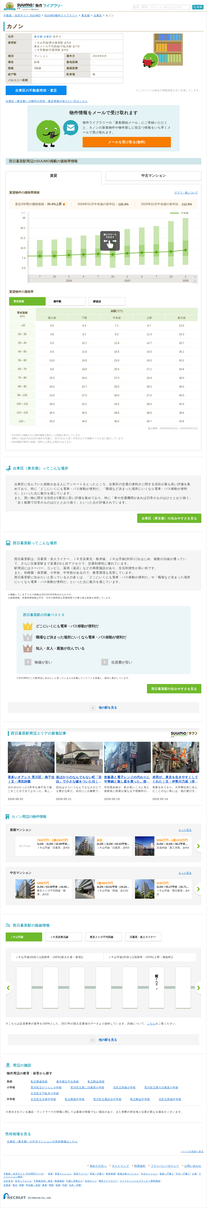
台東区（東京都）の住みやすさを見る (169, 518)
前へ (9, 988)
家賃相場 (110, 1173)
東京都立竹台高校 (67, 1081)
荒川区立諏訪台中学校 (107, 1099)
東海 (44, 1185)
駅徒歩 (97, 301)
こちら (151, 1023)
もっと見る (185, 830)
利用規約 (139, 1165)
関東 (21, 1185)
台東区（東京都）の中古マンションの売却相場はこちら (42, 1141)
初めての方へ (98, 1165)
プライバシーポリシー (165, 1165)
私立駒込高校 (96, 1081)
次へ (198, 988)
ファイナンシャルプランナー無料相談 (140, 1181)
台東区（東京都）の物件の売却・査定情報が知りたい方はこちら (47, 101)
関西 (51, 1185)
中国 (64, 1185)
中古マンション (149, 1173)
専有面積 (18, 301)
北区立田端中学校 (170, 1099)
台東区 (97, 15)
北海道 (7, 1185)
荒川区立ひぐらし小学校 (46, 1087)
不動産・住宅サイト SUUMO (22, 15)
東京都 (85, 15)
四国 (58, 1185)
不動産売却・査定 (43, 1181)
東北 (15, 1185)
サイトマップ (120, 1165)
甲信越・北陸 (33, 1185)
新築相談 (59, 1181)
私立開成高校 (39, 1081)
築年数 (57, 301)
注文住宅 (8, 1181)
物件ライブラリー (108, 1181)
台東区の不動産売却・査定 (36, 90)
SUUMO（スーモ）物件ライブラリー (33, 6)
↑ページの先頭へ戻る (192, 1151)
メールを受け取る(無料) (126, 142)
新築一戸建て (167, 1173)
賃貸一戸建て (97, 1173)
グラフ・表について (186, 192)
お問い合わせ (192, 1165)
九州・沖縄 (75, 1185)
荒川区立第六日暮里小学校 (161, 1087)
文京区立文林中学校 (43, 1099)
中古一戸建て (183, 1173)
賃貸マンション (63, 1173)
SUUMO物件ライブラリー (61, 15)
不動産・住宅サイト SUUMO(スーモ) (23, 1173)
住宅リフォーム (23, 1181)
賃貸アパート (80, 1173)
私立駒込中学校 (140, 1099)
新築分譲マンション (128, 1173)
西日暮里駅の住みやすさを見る (174, 689)
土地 (194, 1173)
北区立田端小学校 (124, 1087)
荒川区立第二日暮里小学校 (87, 1087)
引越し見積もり (74, 1181)
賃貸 (50, 1173)
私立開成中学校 (75, 1099)
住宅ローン (91, 1181)
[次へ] (198, 846)
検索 (199, 7)
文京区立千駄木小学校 (45, 1093)
